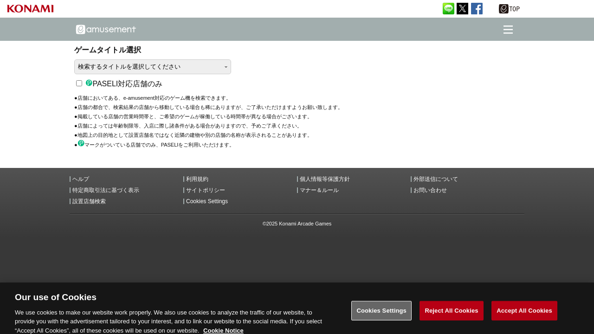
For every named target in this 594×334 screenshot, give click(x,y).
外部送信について (435, 179)
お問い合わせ (430, 190)
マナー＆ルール (319, 190)
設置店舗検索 (89, 201)
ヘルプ (80, 179)
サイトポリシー (205, 190)
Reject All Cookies (451, 313)
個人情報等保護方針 (325, 179)
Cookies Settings (207, 201)
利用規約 (197, 179)
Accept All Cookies (524, 313)
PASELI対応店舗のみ (119, 84)
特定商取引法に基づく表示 (105, 190)
